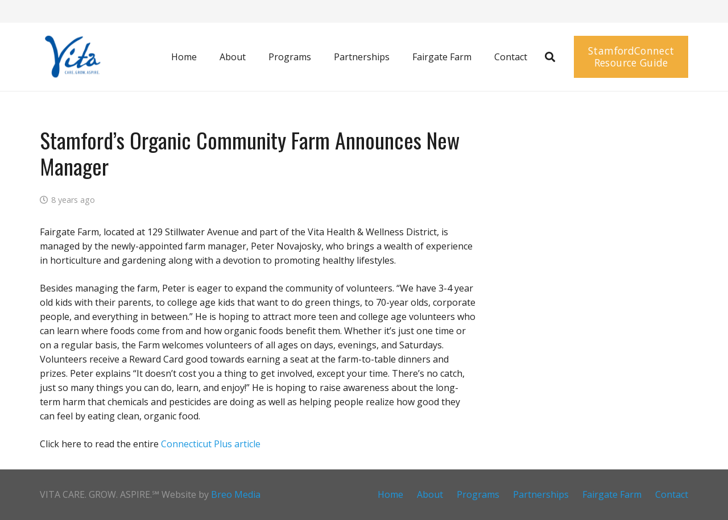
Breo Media (235, 494)
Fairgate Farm (612, 494)
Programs (478, 494)
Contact (671, 494)
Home (390, 494)
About (430, 494)
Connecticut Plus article (210, 444)
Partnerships (541, 494)
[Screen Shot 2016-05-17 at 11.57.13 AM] (71, 57)
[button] (550, 57)
